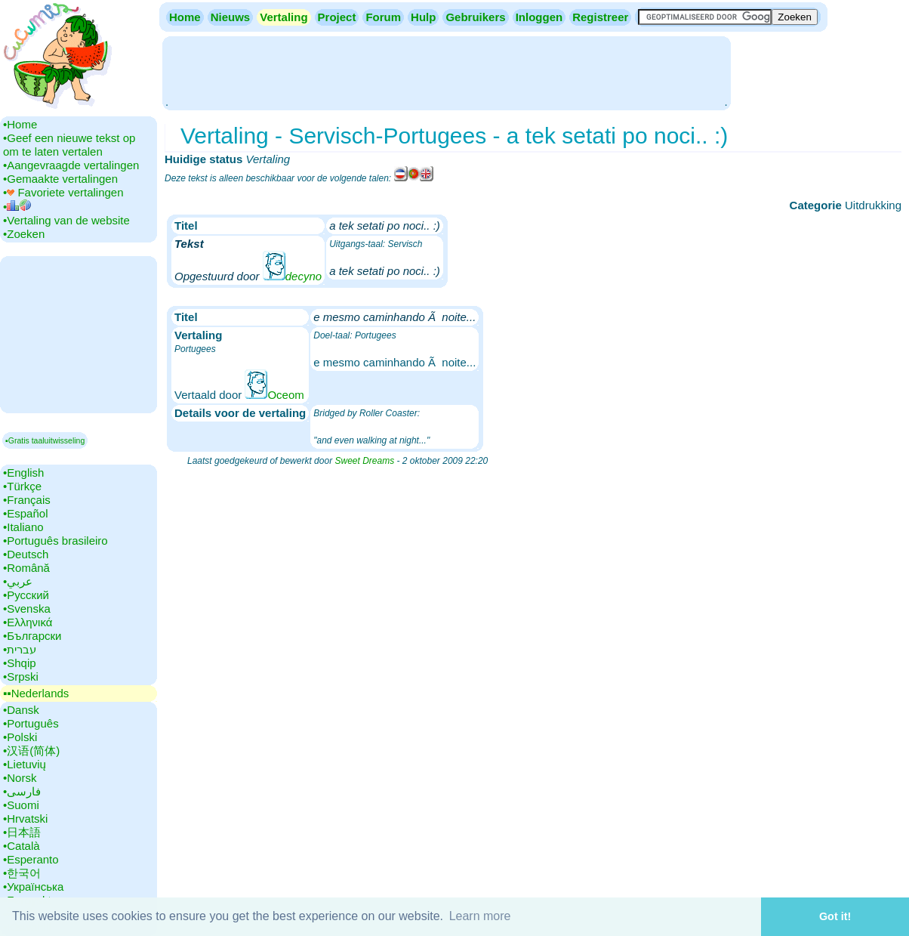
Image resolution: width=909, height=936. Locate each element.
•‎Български (32, 635)
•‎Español (25, 513)
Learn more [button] (480, 916)
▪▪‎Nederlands (36, 693)
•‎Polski (20, 737)
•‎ (17, 206)
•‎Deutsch (25, 554)
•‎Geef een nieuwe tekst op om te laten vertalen (69, 144)
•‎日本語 (22, 832)
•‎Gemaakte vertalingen (60, 178)
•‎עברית (19, 649)
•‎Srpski (21, 676)
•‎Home (20, 124)
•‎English (23, 472)
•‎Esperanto (31, 859)
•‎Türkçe (22, 486)
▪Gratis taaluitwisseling (45, 440)
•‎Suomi (21, 805)
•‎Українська (33, 886)
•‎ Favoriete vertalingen (63, 192)
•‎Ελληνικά (27, 622)
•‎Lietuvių (24, 764)
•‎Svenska (27, 608)
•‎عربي (17, 581)
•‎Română (26, 567)
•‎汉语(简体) (31, 750)
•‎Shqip (19, 662)
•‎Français (27, 499)
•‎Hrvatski (25, 818)
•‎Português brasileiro (55, 540)
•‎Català (21, 845)
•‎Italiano (23, 527)
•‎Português (31, 723)
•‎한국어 (22, 872)
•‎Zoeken (24, 233)
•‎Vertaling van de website (66, 220)
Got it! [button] (835, 916)
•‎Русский (26, 594)
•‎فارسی (22, 791)
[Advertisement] (446, 72)
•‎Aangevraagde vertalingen (71, 165)
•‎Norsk (19, 777)
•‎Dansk (21, 709)
